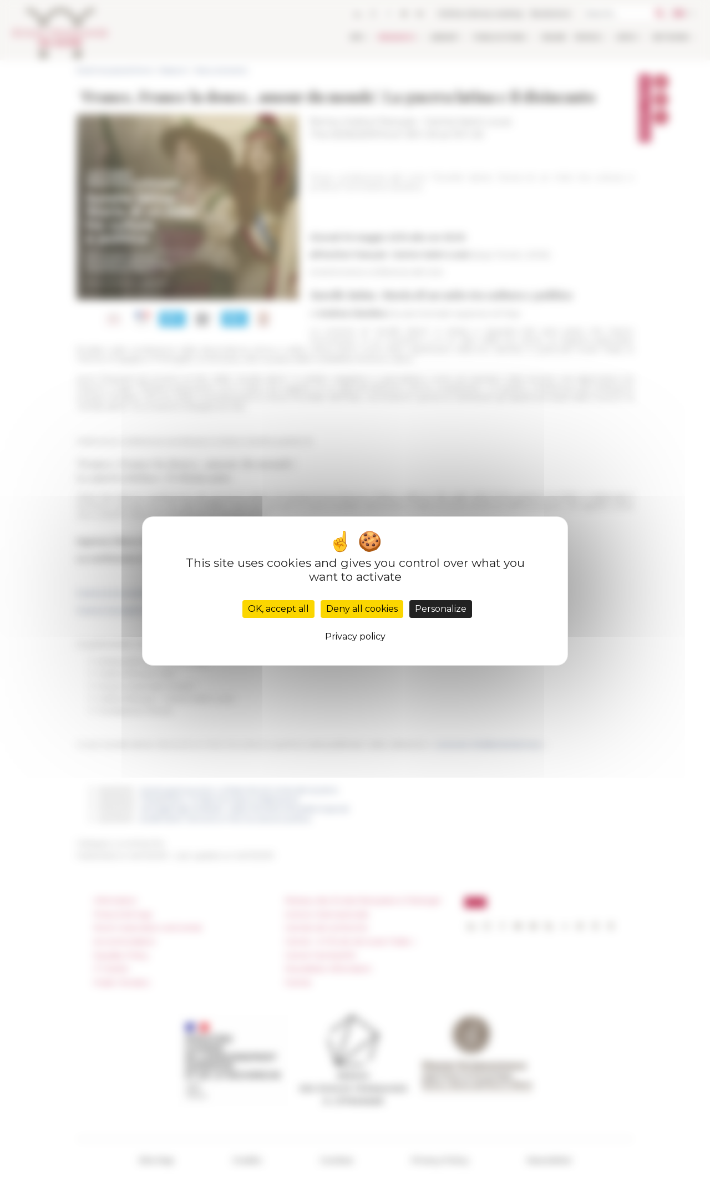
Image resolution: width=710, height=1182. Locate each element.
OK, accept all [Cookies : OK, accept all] (278, 608)
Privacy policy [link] (355, 636)
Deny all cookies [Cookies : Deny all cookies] (362, 608)
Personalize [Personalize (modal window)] (440, 608)
